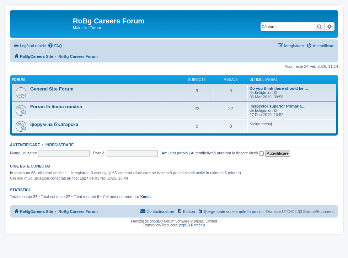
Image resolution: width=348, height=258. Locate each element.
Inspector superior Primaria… (278, 106)
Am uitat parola (174, 153)
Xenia (145, 196)
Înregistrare (59, 145)
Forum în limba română (56, 106)
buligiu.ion (264, 92)
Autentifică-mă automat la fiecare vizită (227, 153)
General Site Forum (52, 89)
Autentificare (25, 145)
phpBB (155, 221)
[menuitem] (55, 46)
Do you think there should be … (279, 88)
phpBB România (192, 225)
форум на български (54, 124)
